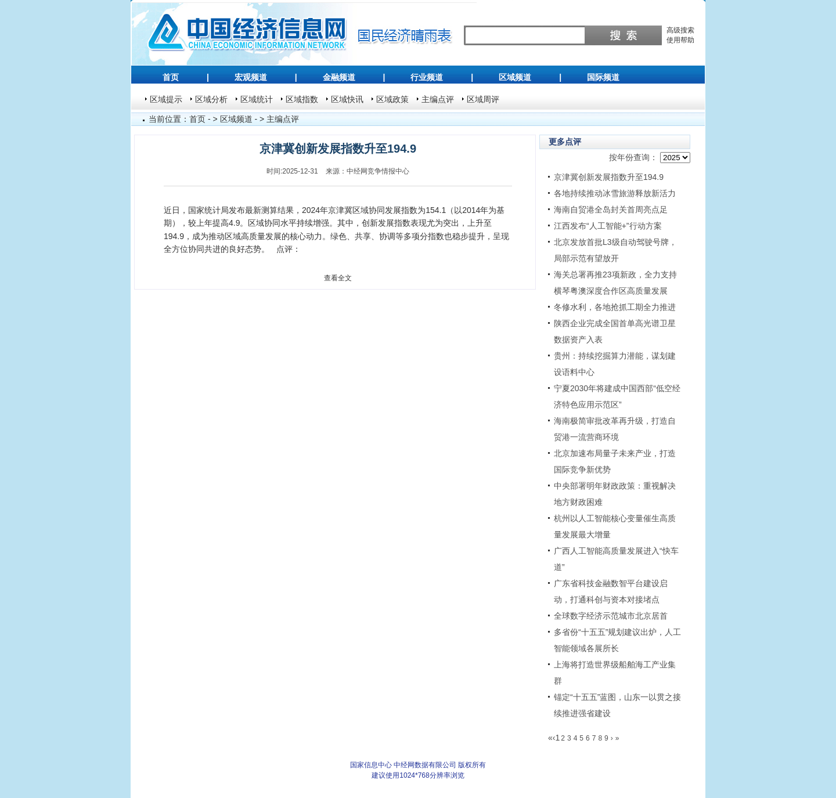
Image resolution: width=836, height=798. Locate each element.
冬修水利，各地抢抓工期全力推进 (615, 307)
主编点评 (437, 99)
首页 (171, 77)
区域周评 (483, 99)
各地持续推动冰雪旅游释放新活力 (615, 193)
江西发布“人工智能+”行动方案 (608, 225)
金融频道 (339, 77)
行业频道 (426, 77)
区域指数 (302, 99)
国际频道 (603, 77)
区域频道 (515, 77)
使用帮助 (680, 40)
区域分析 (211, 99)
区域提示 (166, 99)
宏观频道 (251, 77)
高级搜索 (680, 30)
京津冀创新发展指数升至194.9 (609, 177)
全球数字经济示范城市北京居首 (611, 615)
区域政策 (392, 99)
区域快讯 (347, 99)
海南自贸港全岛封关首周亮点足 (611, 209)
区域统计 (256, 99)
